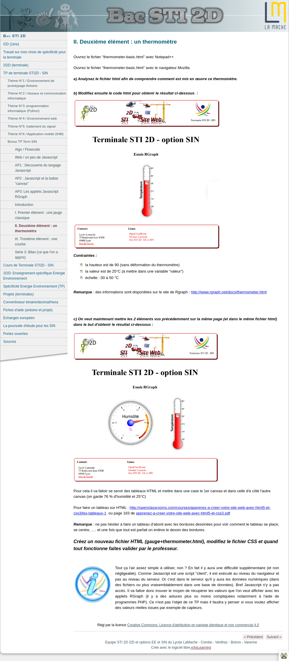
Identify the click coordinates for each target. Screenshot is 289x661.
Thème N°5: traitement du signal (31, 126)
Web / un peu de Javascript (36, 157)
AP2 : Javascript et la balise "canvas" (36, 181)
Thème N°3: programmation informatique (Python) (28, 108)
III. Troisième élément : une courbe (36, 241)
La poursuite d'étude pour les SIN (29, 326)
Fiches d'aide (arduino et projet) (27, 310)
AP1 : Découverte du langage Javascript (38, 168)
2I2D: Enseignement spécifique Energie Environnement (34, 275)
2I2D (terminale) (15, 65)
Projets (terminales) (18, 294)
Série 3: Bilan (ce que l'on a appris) (36, 254)
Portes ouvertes (15, 334)
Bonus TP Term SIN (22, 141)
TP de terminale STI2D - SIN (25, 73)
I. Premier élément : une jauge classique (38, 215)
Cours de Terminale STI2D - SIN (28, 265)
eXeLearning (200, 647)
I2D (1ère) (11, 44)
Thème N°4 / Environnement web (32, 118)
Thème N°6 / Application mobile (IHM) (36, 134)
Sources (9, 342)
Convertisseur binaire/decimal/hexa (30, 302)
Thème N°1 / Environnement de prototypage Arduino (31, 83)
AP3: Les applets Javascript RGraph (36, 194)
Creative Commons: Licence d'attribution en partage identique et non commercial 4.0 (193, 625)
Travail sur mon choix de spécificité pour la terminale (34, 54)
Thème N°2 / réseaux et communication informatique (37, 96)
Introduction (24, 205)
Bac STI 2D (14, 36)
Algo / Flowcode (27, 149)
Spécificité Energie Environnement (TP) (34, 286)
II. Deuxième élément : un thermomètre (36, 228)
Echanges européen (19, 318)
